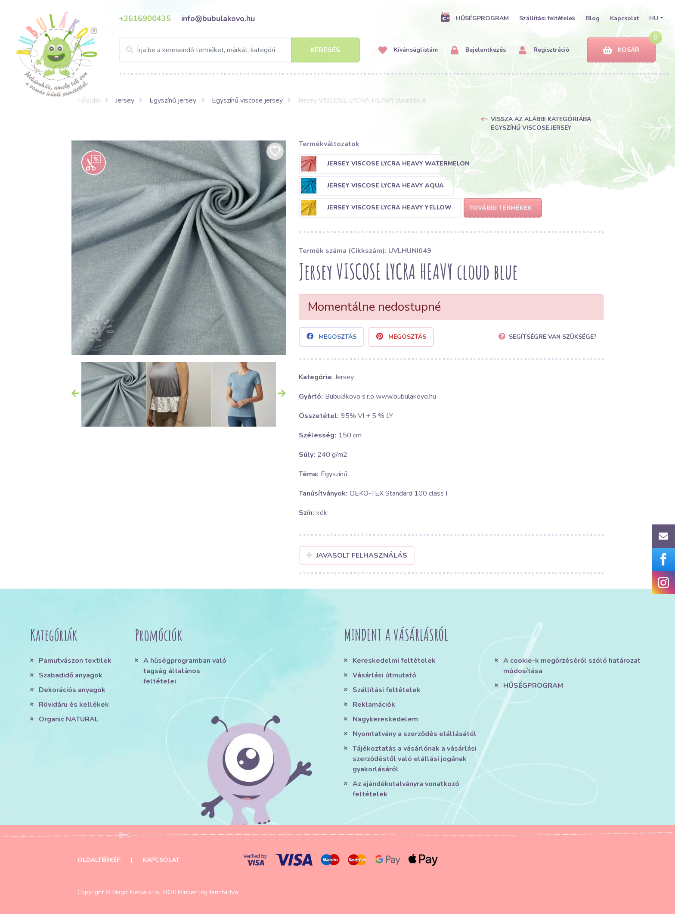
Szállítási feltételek (547, 18)
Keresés (325, 50)
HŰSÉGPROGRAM (474, 18)
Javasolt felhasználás (357, 555)
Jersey (124, 100)
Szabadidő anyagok (70, 675)
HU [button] (653, 18)
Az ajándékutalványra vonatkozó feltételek (406, 789)
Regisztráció (544, 50)
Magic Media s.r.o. (136, 892)
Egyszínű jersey (172, 100)
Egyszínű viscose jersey (247, 100)
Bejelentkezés (478, 50)
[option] (178, 247)
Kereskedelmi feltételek (394, 660)
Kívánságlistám (408, 50)
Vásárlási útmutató (384, 675)
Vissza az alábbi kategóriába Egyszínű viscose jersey (541, 123)
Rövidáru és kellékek (74, 704)
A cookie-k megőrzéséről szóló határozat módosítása (572, 666)
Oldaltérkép (99, 860)
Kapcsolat (624, 18)
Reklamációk (374, 704)
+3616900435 (145, 18)
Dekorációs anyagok (72, 690)
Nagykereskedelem (385, 719)
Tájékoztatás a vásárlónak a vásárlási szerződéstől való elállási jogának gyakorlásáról (415, 759)
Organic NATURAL (69, 719)
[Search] (239, 49)
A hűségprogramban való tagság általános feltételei (184, 671)
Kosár (621, 50)
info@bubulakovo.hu (218, 18)
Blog (593, 18)
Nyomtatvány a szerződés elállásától (415, 734)
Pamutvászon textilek (75, 660)
